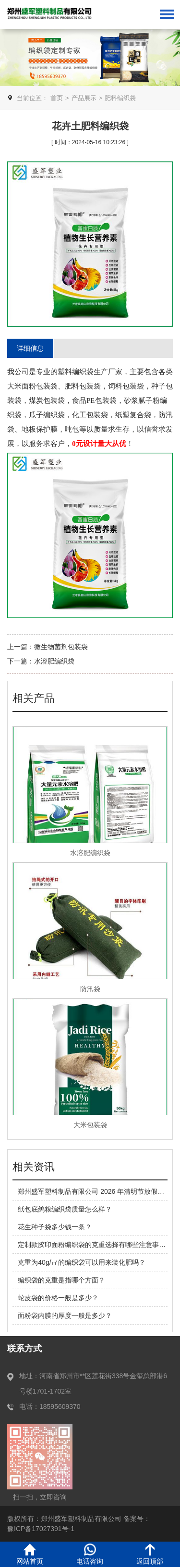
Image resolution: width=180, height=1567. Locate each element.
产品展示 (84, 98)
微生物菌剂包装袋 (61, 647)
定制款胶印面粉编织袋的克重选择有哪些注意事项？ (95, 1244)
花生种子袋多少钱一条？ (55, 1227)
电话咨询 (89, 1554)
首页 (56, 98)
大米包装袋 (90, 1125)
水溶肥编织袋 (54, 661)
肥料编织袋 (120, 98)
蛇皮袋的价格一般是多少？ (58, 1298)
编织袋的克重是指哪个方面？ (61, 1280)
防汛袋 (90, 989)
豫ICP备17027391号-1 (40, 1529)
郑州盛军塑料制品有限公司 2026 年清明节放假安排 (94, 1191)
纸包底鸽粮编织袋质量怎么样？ (65, 1209)
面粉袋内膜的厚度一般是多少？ (65, 1315)
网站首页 (29, 1554)
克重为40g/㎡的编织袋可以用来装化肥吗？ (81, 1262)
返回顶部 (149, 1554)
